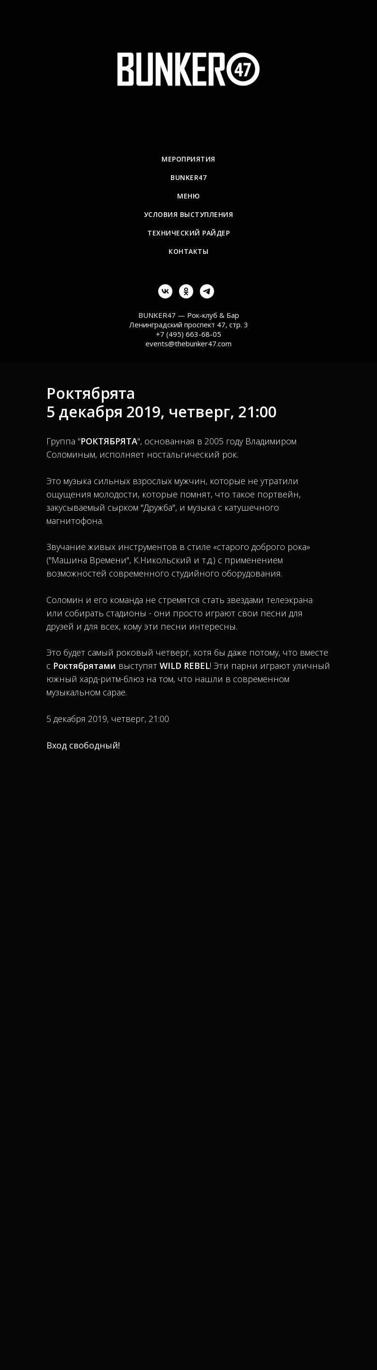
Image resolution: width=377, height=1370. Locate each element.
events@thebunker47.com (188, 343)
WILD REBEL (185, 665)
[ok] (186, 296)
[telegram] (207, 296)
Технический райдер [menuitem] (188, 232)
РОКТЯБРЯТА (109, 441)
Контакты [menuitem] (188, 251)
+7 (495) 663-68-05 (188, 334)
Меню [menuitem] (188, 195)
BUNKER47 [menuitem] (188, 177)
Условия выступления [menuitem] (188, 214)
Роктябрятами (84, 665)
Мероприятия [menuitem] (188, 158)
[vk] (165, 296)
